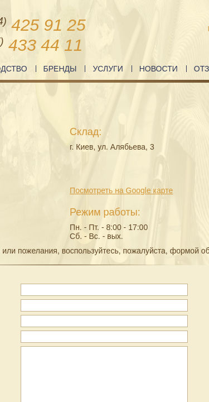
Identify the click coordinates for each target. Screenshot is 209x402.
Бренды (60, 68)
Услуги (108, 68)
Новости (158, 68)
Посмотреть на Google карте (121, 190)
